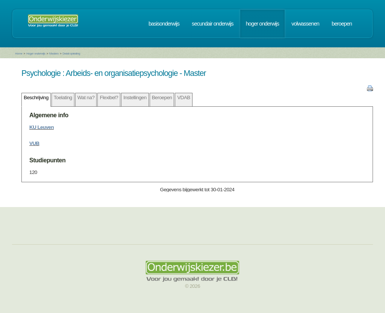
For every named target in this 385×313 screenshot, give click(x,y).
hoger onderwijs (262, 24)
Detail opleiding (71, 53)
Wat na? (86, 97)
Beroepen (162, 97)
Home (18, 53)
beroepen (342, 24)
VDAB (183, 97)
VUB (34, 143)
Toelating (63, 97)
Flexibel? (109, 97)
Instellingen (134, 97)
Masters (54, 53)
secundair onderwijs (212, 24)
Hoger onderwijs (35, 53)
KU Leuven (41, 127)
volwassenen (305, 24)
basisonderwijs (164, 24)
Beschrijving (36, 97)
